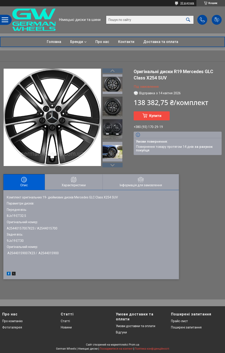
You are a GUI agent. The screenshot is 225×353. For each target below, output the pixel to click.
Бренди (76, 42)
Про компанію (12, 321)
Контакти (126, 42)
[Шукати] (188, 20)
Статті (65, 321)
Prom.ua (134, 344)
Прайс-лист (179, 321)
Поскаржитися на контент (116, 348)
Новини (66, 327)
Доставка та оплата (160, 42)
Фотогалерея (12, 327)
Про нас (102, 42)
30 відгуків (187, 3)
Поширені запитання (186, 327)
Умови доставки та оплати (135, 326)
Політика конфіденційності (152, 348)
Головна (54, 42)
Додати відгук (217, 20)
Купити (155, 116)
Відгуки (121, 332)
